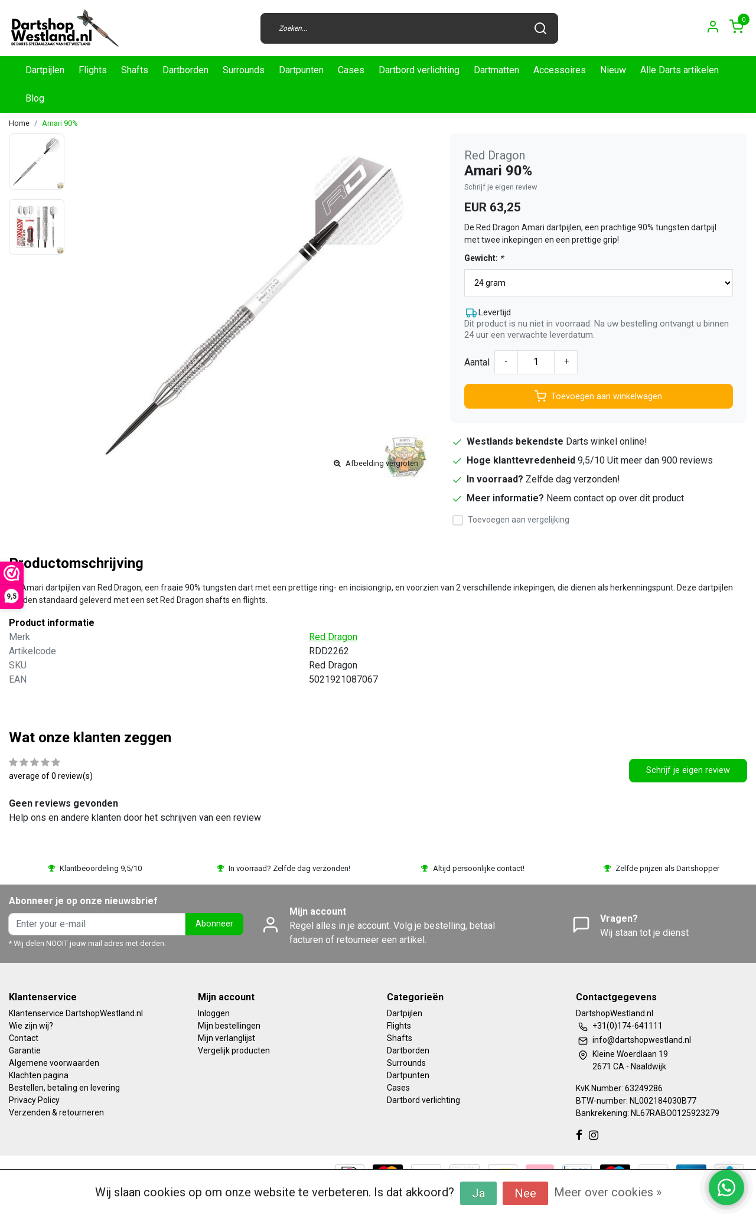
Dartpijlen (44, 70)
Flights (93, 70)
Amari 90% (60, 123)
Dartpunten (301, 70)
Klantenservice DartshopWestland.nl (76, 1013)
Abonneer (214, 924)
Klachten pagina (39, 1075)
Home (19, 123)
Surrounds (244, 70)
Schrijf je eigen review (500, 186)
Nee (525, 1193)
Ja (478, 1193)
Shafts (134, 70)
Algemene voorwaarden (54, 1063)
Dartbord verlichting (419, 70)
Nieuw (613, 70)
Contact (23, 1038)
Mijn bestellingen (229, 1025)
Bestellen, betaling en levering (64, 1087)
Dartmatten (496, 70)
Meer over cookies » (608, 1192)
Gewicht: (483, 258)
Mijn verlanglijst (226, 1038)
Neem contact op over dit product (615, 498)
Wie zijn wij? (31, 1025)
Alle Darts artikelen (679, 70)
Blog (34, 98)
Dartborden (185, 70)
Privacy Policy (34, 1100)
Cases (351, 70)
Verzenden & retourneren (56, 1112)
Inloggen (214, 1013)
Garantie (25, 1050)
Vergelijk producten (234, 1050)
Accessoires (559, 70)
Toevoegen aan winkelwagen (598, 396)
